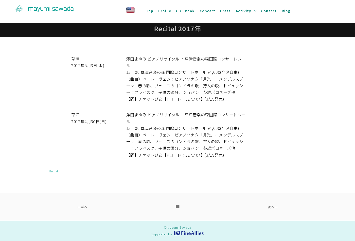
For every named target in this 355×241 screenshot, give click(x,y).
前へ (82, 207)
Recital (53, 171)
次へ (273, 207)
